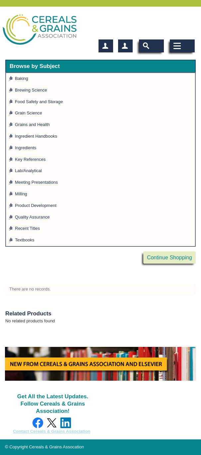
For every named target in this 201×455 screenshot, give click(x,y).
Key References (32, 159)
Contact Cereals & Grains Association (52, 431)
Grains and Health (34, 124)
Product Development (37, 205)
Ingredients (27, 147)
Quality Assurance (34, 217)
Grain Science (30, 112)
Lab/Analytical (30, 170)
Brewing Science (32, 90)
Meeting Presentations (38, 182)
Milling (22, 193)
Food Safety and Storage (40, 101)
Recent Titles (29, 228)
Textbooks (26, 239)
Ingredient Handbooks (37, 136)
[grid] (100, 159)
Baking (23, 78)
